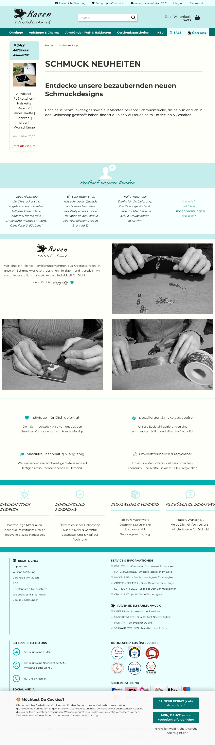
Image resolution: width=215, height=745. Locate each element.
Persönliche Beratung (70, 3)
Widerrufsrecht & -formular (29, 594)
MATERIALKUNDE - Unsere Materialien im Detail (143, 571)
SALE (175, 32)
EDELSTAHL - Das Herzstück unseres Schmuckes (144, 566)
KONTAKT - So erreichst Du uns (133, 622)
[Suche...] (133, 18)
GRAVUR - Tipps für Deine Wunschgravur (139, 594)
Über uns (196, 33)
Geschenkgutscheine (133, 32)
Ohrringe (16, 32)
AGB (15, 583)
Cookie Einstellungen (25, 599)
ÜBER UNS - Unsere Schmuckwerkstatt (138, 611)
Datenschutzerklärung (84, 715)
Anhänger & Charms (44, 32)
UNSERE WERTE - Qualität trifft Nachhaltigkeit (142, 617)
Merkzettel (195, 3)
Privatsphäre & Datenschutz (30, 588)
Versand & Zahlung (24, 571)
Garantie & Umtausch (26, 577)
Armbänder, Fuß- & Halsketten (88, 32)
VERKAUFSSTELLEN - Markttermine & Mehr (140, 628)
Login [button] (177, 3)
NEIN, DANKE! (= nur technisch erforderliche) (176, 717)
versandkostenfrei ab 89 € (148, 3)
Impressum (20, 566)
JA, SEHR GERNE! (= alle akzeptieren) (176, 703)
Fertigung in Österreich (107, 3)
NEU (159, 32)
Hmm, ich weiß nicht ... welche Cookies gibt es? (176, 731)
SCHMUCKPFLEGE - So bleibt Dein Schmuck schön (145, 588)
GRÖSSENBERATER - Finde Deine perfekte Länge (144, 583)
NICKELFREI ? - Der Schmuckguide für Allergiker (144, 577)
